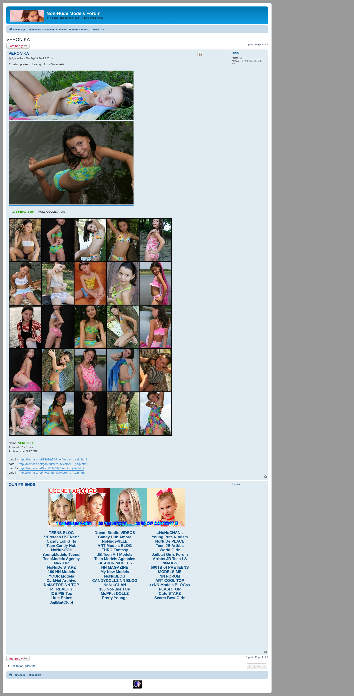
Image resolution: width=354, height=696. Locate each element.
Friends (236, 484)
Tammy (235, 53)
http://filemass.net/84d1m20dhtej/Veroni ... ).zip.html (53, 459)
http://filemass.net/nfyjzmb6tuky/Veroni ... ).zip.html (52, 472)
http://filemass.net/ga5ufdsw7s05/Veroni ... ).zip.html (53, 464)
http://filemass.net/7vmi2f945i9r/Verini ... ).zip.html (51, 468)
